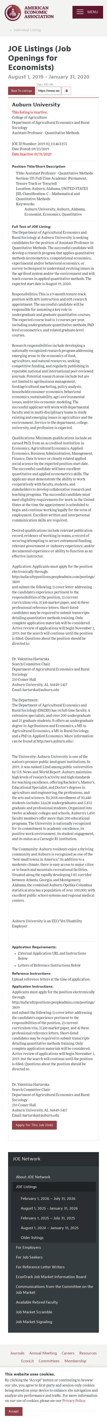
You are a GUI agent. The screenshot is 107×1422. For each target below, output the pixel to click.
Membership (75, 1361)
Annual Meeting (43, 1353)
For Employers (28, 1247)
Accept (14, 1411)
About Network (33, 1177)
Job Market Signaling (34, 1321)
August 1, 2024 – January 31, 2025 (50, 1227)
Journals (17, 1353)
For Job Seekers (29, 1257)
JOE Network (26, 1159)
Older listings (32, 1237)
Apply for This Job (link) (34, 1125)
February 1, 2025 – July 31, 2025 (48, 1218)
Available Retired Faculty (37, 1302)
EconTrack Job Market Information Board (51, 1276)
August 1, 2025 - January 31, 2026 (49, 1208)
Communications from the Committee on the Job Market (54, 1289)
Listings (26, 1186)
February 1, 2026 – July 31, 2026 (48, 1198)
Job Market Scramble (34, 1312)
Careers (68, 1353)
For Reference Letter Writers (40, 1267)
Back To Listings (21, 91)
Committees (49, 1361)
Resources (88, 1353)
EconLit (27, 1361)
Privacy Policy (73, 1401)
